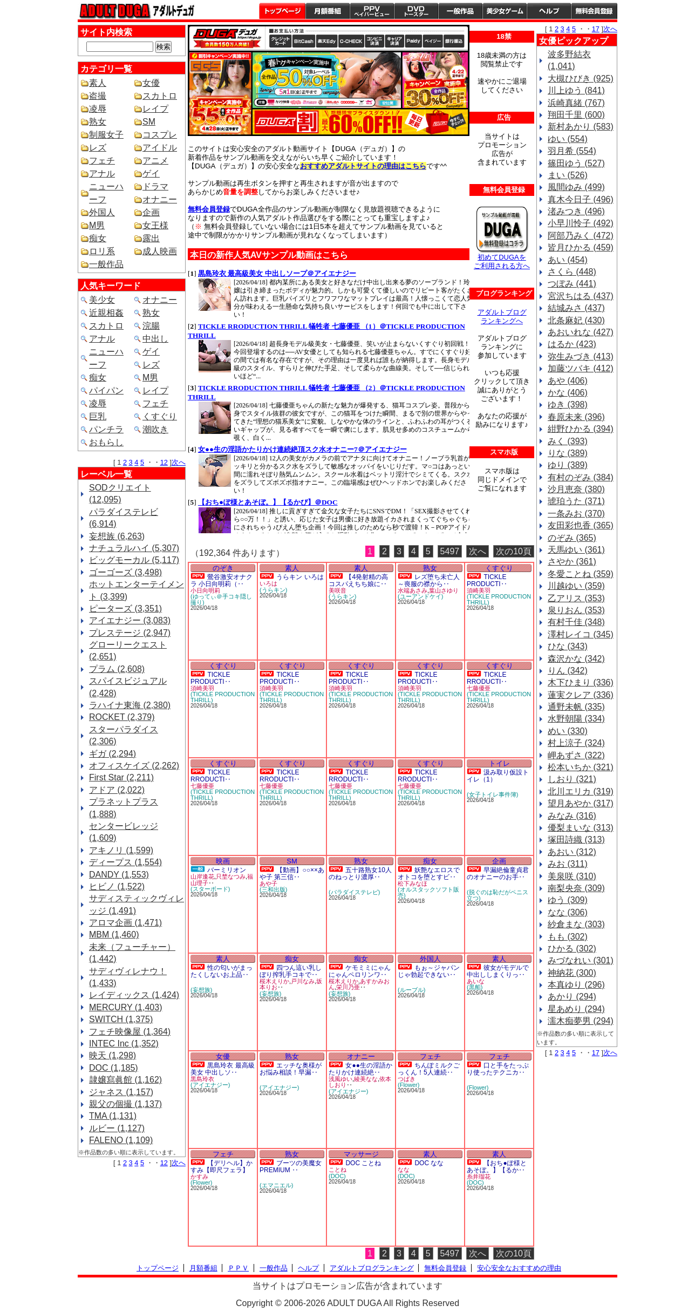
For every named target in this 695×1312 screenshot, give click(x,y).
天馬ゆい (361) (576, 549)
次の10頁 (514, 551)
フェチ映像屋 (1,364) (130, 1031)
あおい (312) (572, 851)
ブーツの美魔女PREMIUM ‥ (291, 1166)
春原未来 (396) (576, 417)
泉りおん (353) (576, 610)
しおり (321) (572, 779)
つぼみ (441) (572, 283)
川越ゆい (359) (576, 585)
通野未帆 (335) (576, 706)
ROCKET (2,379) (122, 717)
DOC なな (429, 1163)
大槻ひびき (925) (581, 78)
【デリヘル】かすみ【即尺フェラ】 (221, 1166)
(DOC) (337, 1176)
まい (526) (568, 175)
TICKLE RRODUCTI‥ (487, 678)
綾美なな (366, 1079)
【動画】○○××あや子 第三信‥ (292, 873)
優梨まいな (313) (581, 827)
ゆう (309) (568, 900)
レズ (97, 147)
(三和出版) (273, 889)
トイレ (499, 763)
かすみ (199, 1176)
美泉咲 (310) (572, 876)
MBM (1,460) (114, 934)
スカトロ (159, 95)
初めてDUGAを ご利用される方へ (502, 261)
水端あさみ (412, 590)
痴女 (97, 238)
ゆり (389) (568, 465)
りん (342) (568, 670)
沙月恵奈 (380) (576, 489)
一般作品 (460, 11)
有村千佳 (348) (576, 622)
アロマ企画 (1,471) (125, 922)
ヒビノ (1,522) (117, 886)
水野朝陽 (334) (576, 718)
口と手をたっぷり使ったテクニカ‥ (498, 1069)
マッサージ (361, 1154)
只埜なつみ (231, 876)
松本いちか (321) (581, 767)
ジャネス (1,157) (121, 1092)
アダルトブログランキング (372, 1268)
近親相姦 (106, 312)
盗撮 (97, 95)
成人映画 (159, 251)
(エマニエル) (276, 1185)
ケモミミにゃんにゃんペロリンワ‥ (360, 971)
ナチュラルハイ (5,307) (134, 548)
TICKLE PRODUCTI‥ (487, 580)
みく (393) (568, 441)
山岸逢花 (202, 876)
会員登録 (594, 11)
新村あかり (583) (581, 126)
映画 (223, 861)
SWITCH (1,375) (121, 1019)
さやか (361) (572, 561)
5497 (450, 551)
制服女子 (106, 134)
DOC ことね (363, 1163)
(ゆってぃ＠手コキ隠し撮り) (221, 599)
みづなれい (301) (581, 960)
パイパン (106, 390)
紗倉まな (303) (576, 924)
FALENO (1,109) (121, 1140)
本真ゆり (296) (576, 984)
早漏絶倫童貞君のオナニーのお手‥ (498, 873)
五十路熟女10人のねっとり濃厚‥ (360, 873)
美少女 (102, 299)
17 (595, 29)
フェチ (102, 160)
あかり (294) (572, 996)
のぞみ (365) (572, 537)
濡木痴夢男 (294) (581, 1020)
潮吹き (155, 429)
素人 (97, 82)
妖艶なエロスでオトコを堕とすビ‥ (429, 873)
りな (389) (568, 453)
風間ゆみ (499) (576, 187)
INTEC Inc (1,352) (124, 1043)
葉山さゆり (444, 590)
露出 (151, 238)
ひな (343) (568, 646)
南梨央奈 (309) (576, 888)
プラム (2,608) (117, 669)
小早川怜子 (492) (581, 223)
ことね (337, 1169)
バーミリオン (226, 870)
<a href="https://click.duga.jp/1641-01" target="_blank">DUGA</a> (333, 401)
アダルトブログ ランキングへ (502, 316)
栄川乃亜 (348, 987)
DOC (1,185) (113, 1067)
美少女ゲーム (504, 11)
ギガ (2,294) (112, 753)
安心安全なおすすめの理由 (519, 1268)
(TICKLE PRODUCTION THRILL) (499, 599)
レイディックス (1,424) (134, 995)
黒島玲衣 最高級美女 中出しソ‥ (222, 1069)
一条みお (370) (576, 513)
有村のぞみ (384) (581, 477)
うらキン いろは (299, 577)
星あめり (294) (576, 1009)
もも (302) (568, 936)
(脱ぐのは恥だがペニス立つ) (497, 895)
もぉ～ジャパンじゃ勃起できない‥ (429, 971)
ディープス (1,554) (125, 862)
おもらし (106, 442)
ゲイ (151, 173)
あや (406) (568, 380)
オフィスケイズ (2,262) (134, 765)
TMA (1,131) (113, 1115)
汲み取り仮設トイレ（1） (498, 776)
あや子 (268, 883)
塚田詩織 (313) (576, 839)
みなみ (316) (572, 815)
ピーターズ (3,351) (125, 608)
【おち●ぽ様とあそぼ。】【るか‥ (497, 1166)
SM (148, 121)
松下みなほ (412, 883)
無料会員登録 (445, 1268)
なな (404, 1169)
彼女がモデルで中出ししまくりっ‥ (498, 971)
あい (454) (568, 259)
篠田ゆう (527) (576, 163)
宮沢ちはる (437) (581, 296)
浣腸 (151, 325)
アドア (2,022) (117, 789)
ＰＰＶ (238, 1268)
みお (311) (568, 863)
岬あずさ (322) (576, 755)
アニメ (155, 160)
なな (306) (568, 912)
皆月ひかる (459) (581, 247)
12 (164, 462)
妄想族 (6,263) (117, 536)
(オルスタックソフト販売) (428, 892)
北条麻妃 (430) (576, 320)
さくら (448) (572, 271)
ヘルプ (549, 11)
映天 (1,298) (112, 1055)
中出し (155, 338)
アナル (102, 173)
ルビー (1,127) (117, 1128)
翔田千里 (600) (576, 114)
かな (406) (568, 392)
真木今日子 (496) (581, 199)
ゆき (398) (568, 404)
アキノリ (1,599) (121, 850)
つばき (406, 1079)
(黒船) (474, 987)
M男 (97, 225)
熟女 (97, 121)
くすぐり (159, 416)
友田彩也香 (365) (581, 525)
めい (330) (568, 731)
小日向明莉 (205, 590)
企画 (151, 212)
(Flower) (408, 1085)
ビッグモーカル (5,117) (134, 560)
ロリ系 (102, 251)
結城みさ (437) (576, 307)
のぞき (223, 568)
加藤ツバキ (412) (581, 368)
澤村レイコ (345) (581, 634)
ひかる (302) (572, 948)
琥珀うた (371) (576, 501)
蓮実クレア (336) (581, 694)
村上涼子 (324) (576, 742)
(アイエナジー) (210, 1085)
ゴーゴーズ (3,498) (125, 572)
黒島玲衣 (202, 1079)
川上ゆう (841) (576, 90)
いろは (268, 583)
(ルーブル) (411, 990)
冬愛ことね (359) (581, 574)
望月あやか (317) (581, 803)
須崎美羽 (478, 590)
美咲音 (337, 590)
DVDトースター (416, 11)
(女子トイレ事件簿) (492, 794)
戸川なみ (303, 981)
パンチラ (106, 429)
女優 (151, 82)
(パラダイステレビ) (354, 892)
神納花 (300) (572, 972)
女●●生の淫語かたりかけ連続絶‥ (360, 1069)
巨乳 (97, 416)
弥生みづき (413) (581, 356)
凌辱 (97, 108)
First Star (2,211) (121, 777)
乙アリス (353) (576, 598)
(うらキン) (273, 590)
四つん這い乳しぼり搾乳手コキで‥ (291, 971)
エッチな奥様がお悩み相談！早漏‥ (291, 1069)
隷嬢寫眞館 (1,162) (125, 1079)
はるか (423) (572, 344)
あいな (476, 981)
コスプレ (159, 134)
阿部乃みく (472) (581, 235)
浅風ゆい (340, 1079)
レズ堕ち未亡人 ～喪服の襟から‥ (429, 580)
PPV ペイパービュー (372, 11)
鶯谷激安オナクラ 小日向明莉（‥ (221, 580)
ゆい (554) (568, 139)
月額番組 (327, 11)
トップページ (282, 11)
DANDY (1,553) (119, 874)
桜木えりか (274, 981)
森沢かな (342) (576, 658)
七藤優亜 (478, 688)
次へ (179, 462)
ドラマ (155, 186)
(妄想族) (201, 990)
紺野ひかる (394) (581, 428)
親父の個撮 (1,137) (125, 1104)
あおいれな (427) (581, 332)
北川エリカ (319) (581, 791)
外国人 (102, 212)
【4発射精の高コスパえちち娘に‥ (358, 580)
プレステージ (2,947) (130, 632)
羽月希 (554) (572, 150)
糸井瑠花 (478, 1176)
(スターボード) (210, 889)
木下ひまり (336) (581, 682)
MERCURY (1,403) (125, 1007)
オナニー (159, 199)
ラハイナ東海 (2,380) (130, 705)
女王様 (155, 225)
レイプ (155, 108)
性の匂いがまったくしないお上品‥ (221, 971)
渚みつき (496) (576, 211)
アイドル (159, 147)
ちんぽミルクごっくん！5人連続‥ (429, 1069)
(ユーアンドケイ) (420, 596)
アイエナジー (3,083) (130, 620)
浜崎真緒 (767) (576, 102)
